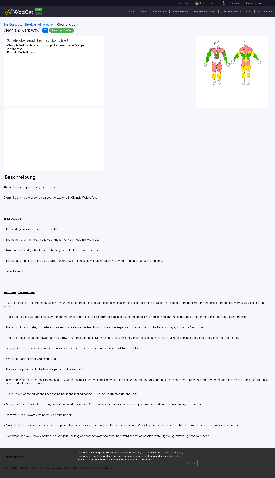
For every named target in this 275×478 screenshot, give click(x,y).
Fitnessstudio (204, 11)
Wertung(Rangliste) (236, 11)
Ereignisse (180, 11)
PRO (38, 13)
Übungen (159, 11)
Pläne (130, 11)
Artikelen (265, 11)
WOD (143, 11)
